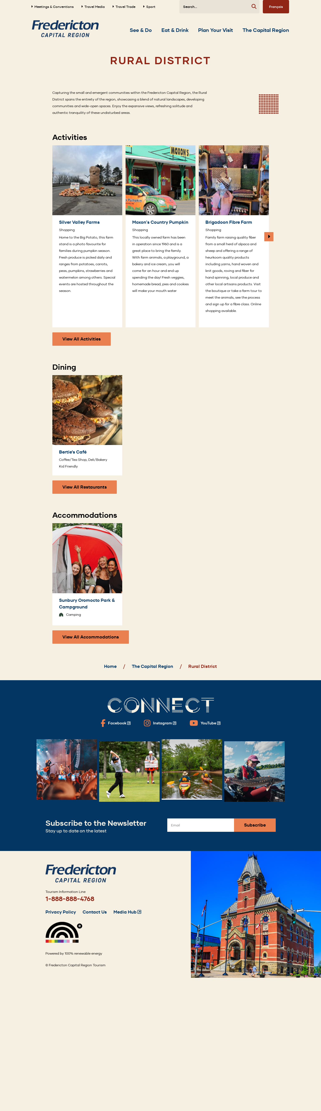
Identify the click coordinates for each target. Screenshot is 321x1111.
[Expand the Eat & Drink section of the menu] (175, 30)
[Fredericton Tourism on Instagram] (160, 723)
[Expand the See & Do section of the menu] (141, 30)
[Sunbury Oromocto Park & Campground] (87, 574)
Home (110, 666)
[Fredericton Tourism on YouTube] (205, 723)
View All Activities (81, 339)
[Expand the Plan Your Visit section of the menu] (215, 30)
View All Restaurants (84, 487)
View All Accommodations (90, 637)
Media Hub (127, 912)
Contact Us (95, 912)
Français (276, 7)
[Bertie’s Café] (87, 425)
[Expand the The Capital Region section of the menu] (265, 30)
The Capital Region (152, 666)
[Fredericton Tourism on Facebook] (116, 723)
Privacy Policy (60, 912)
